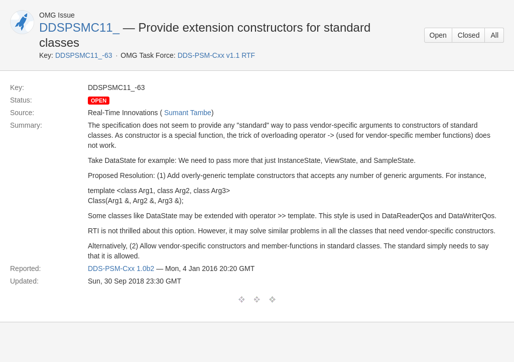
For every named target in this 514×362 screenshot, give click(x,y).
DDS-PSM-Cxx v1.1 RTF (216, 55)
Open (438, 35)
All (494, 35)
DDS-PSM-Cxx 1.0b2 (121, 268)
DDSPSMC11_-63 (83, 55)
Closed (469, 35)
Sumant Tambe (187, 113)
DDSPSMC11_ (79, 27)
